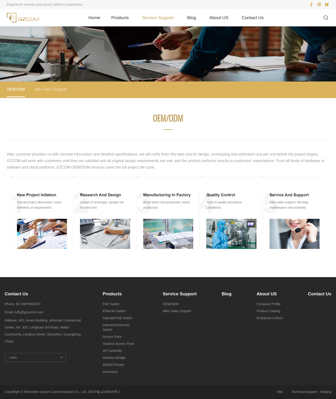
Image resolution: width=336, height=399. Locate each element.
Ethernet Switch (114, 311)
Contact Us (253, 17)
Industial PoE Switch (118, 318)
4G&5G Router (113, 365)
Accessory (110, 372)
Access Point (112, 337)
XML (280, 392)
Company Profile (269, 304)
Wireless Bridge (114, 358)
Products (120, 17)
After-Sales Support (50, 89)
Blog (191, 17)
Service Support (158, 17)
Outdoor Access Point (118, 344)
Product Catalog (268, 311)
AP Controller (112, 351)
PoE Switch (111, 304)
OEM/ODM (16, 89)
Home (94, 17)
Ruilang (325, 392)
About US (219, 17)
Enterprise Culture (270, 318)
